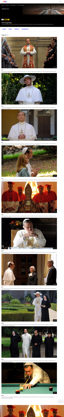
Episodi (4, 29)
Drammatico (13, 5)
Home (2, 5)
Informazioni (25, 29)
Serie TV (7, 5)
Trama (10, 29)
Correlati (16, 29)
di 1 (4, 35)
